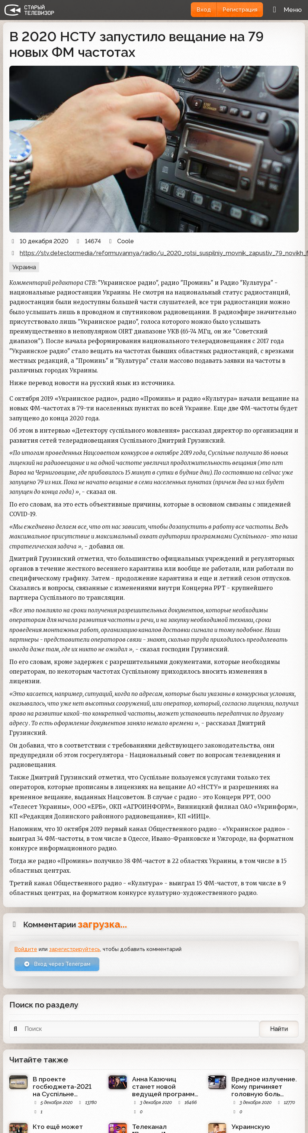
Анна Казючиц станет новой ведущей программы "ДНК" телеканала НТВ (165, 1086)
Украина (24, 267)
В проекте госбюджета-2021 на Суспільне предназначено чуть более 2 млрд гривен (65, 1086)
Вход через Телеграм (57, 964)
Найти (279, 1028)
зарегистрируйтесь (74, 949)
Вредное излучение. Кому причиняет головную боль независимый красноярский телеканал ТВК (264, 1086)
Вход (203, 9)
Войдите (26, 949)
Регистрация (239, 9)
